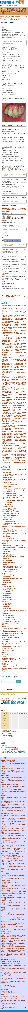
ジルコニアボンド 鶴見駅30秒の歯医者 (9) (13, 500)
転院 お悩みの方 (5, 776)
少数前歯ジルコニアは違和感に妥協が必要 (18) (14, 488)
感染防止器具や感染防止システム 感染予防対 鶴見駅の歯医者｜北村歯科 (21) (14, 658)
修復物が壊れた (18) (7, 519)
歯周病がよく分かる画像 (7, 216)
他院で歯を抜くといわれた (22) (10, 531)
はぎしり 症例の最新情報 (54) (10, 569)
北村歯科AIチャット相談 (7, 813)
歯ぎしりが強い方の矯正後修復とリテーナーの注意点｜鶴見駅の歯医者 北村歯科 (14, 419)
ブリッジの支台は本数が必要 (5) (10, 515)
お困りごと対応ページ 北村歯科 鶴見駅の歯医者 (14, 397)
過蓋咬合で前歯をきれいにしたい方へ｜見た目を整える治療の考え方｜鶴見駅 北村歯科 (14, 367)
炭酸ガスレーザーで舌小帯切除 (13, 295)
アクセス (5, 237)
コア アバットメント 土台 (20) (11, 508)
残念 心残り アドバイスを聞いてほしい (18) (12, 633)
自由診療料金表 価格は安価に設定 (10, 761)
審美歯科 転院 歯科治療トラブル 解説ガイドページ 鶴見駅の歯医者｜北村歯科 (14, 392)
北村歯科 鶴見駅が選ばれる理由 (9, 784)
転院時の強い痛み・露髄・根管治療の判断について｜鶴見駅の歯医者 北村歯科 (14, 422)
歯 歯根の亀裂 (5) (7, 605)
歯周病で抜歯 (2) (7, 576)
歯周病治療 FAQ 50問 (7, 220)
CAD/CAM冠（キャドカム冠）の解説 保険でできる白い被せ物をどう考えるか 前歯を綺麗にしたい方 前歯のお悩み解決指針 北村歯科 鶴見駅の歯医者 (14, 384)
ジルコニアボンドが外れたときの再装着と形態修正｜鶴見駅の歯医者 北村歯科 (14, 425)
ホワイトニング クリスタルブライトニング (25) (13, 641)
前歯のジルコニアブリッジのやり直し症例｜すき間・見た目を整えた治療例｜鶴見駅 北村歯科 (13, 376)
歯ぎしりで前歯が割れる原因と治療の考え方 (12, 810)
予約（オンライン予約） (12, 240)
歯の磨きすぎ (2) (7, 597)
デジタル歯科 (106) (6, 613)
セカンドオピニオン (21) (8, 538)
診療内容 (3, 795)
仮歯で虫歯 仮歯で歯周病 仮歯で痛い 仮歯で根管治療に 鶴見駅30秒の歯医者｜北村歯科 (14, 416)
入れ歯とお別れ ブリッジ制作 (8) (11, 513)
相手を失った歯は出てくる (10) (10, 571)
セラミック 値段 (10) (8, 506)
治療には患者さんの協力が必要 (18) (10, 643)
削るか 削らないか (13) (8, 586)
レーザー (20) (5, 671)
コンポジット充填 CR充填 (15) (10, 588)
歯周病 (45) (4, 573)
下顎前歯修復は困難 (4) (8, 510)
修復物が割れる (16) (7, 525)
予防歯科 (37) (5, 543)
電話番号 (4, 283)
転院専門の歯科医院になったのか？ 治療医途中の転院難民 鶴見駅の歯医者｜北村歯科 (14, 437)
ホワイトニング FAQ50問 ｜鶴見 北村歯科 (14, 892)
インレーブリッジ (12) (8, 517)
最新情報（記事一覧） (7, 991)
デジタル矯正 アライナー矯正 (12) (11, 621)
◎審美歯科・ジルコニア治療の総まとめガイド (13, 833)
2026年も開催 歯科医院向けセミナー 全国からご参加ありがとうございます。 (13, 997)
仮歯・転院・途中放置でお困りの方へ (11, 855)
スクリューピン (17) (7, 603)
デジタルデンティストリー (8, 985)
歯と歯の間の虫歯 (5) (8, 590)
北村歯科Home (5, 758)
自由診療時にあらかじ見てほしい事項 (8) (12, 631)
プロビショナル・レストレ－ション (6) (12, 619)
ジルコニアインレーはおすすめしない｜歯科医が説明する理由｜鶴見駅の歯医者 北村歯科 (14, 337)
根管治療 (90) (5, 601)
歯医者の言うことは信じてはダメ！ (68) (12, 530)
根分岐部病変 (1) (7, 608)
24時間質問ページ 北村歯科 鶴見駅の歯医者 (13, 405)
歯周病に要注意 (5, 933)
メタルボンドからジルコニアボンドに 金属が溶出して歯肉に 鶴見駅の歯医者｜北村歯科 (14, 447)
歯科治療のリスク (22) (7, 661)
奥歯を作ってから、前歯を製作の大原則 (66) (13, 556)
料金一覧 (5, 235)
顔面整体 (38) (6, 564)
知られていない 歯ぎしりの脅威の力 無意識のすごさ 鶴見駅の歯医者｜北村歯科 (14, 325)
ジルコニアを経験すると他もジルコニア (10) (13, 490)
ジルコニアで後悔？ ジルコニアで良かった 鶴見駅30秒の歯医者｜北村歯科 (14, 410)
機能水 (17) (4, 652)
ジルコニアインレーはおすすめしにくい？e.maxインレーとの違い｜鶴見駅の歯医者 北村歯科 (14, 347)
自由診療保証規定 (6, 900)
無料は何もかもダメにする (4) (9, 645)
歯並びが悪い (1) (7, 472)
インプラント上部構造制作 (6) (10, 521)
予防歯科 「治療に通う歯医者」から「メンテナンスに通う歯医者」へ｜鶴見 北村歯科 (14, 388)
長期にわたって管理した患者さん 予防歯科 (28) (14, 547)
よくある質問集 (5, 874)
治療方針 (5, 232)
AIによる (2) (5, 656)
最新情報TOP (4, 989)
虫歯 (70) (4, 584)
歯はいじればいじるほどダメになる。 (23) (12, 623)
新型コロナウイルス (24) (8, 650)
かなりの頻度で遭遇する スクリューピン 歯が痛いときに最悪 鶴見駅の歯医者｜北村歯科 (14, 413)
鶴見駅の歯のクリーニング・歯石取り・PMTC (13, 828)
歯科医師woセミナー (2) (8, 666)
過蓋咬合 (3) (6, 553)
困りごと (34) (5, 654)
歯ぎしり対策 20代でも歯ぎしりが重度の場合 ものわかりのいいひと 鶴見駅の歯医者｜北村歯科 (14, 455)
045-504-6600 (12, 1003)
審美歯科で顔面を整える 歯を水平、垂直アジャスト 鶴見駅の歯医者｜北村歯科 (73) (14, 567)
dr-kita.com (5, 285)
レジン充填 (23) (6, 591)
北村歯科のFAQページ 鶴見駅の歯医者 (11, 407)
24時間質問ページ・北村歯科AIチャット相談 (12, 259)
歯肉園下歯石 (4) (7, 582)
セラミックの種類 (5, 913)
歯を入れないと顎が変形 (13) (9, 555)
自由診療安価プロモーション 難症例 (11, 963)
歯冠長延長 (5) (6, 639)
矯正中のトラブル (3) (7, 648)
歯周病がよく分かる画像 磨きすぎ (10, 938)
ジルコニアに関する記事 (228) (9, 484)
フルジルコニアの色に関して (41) (11, 493)
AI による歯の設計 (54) (8, 617)
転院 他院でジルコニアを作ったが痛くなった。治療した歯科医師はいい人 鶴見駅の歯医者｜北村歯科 (14, 451)
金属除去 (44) (6, 606)
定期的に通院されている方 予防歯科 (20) (13, 545)
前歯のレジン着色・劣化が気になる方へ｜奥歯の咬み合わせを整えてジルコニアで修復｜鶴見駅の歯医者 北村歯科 (14, 360)
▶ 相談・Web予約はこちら (8, 191)
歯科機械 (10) (5, 663)
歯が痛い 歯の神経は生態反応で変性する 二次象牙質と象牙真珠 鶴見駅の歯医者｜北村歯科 (14, 434)
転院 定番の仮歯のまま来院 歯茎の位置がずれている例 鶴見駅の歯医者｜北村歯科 (14, 458)
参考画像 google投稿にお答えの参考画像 (12, 431)
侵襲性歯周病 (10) (7, 580)
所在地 (3, 276)
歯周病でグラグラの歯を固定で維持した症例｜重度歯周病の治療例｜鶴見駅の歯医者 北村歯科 (14, 344)
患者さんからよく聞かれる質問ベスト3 (11, 789)
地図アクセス (6, 766)
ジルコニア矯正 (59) (7, 502)
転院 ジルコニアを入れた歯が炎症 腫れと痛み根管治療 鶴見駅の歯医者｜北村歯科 (14, 350)
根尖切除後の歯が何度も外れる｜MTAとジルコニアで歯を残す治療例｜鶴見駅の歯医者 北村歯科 (14, 319)
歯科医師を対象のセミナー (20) (9, 665)
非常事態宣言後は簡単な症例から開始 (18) (12, 646)
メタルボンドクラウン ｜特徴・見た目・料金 (13, 918)
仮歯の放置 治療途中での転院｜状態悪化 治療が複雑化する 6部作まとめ (14, 328)
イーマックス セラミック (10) (10, 504)
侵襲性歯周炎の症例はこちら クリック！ (12, 225)
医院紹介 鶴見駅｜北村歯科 (8, 760)
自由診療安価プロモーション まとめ (11, 961)
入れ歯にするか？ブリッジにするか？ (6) (12, 523)
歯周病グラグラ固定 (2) (8, 575)
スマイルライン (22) (7, 482)
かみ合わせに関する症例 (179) (9, 549)
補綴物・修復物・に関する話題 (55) (10, 511)
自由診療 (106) (5, 626)
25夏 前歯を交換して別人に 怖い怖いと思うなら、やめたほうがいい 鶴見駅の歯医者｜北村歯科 (14, 461)
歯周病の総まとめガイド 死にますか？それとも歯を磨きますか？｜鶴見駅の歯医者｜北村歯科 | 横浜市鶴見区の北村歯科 (14, 209)
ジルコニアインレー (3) (8, 486)
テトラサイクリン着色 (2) (8, 635)
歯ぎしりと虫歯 (6, 975)
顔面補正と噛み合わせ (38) (9, 562)
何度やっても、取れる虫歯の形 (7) (11, 599)
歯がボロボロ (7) (7, 593)
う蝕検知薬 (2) (6, 595)
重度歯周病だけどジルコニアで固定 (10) (12, 578)
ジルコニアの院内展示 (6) (9, 491)
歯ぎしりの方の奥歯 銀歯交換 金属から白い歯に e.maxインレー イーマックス (14, 306)
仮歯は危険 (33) (6, 536)
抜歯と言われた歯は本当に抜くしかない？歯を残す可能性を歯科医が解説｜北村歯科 (14, 331)
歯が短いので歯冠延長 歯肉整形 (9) (10, 637)
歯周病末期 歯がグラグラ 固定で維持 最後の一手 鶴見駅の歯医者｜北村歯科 (14, 341)
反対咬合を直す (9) (7, 560)
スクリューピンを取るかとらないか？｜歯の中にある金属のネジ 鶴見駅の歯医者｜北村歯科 (14, 403)
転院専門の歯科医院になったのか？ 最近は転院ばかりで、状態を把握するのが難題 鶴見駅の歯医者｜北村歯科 (14, 441)
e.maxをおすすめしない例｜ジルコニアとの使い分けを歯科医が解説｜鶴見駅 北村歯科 (14, 322)
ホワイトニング (5, 957)
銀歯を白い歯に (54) (7, 477)
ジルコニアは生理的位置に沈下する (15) (12, 495)
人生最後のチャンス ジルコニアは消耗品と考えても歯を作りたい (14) (14, 480)
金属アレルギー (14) (6, 625)
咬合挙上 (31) (6, 558)
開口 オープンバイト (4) (9, 551)
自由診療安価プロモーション (8, 959)
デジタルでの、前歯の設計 (8, 987)
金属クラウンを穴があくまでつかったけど (15, 296)
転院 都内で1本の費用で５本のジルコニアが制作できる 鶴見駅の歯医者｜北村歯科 (14, 444)
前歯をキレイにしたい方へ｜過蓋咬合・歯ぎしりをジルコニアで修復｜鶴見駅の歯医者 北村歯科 (14, 364)
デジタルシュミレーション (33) (10, 615)
